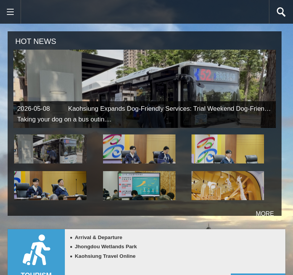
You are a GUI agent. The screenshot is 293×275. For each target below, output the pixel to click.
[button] (10, 12)
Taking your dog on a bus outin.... (64, 119)
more (254, 210)
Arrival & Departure (98, 237)
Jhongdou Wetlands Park (106, 246)
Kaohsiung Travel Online (105, 256)
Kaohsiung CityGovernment (69, 12)
